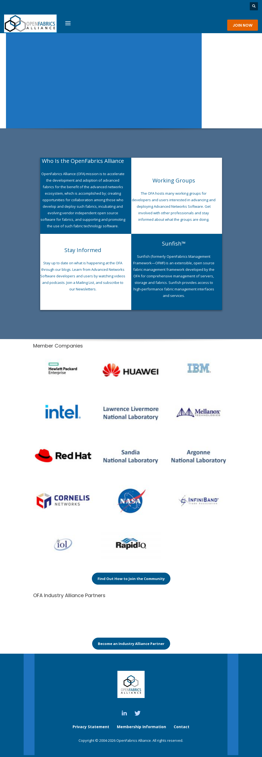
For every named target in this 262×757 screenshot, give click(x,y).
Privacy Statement (91, 726)
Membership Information (142, 726)
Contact (181, 726)
